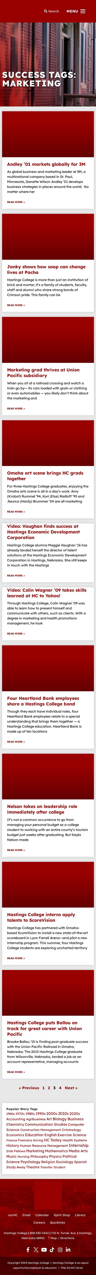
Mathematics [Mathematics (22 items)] (56, 1151)
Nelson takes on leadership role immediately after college (42, 809)
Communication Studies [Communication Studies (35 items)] (46, 1124)
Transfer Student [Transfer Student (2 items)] (52, 1167)
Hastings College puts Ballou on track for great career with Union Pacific (44, 1028)
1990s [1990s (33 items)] (41, 1113)
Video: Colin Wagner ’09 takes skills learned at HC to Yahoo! (46, 592)
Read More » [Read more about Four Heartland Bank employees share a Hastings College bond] (16, 741)
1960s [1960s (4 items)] (10, 1114)
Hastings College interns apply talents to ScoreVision (41, 917)
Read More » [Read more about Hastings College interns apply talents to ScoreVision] (16, 958)
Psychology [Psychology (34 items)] (30, 1161)
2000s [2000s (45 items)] (51, 1113)
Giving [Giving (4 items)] (38, 1140)
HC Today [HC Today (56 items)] (53, 1140)
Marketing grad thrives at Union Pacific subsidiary (43, 372)
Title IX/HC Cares (72, 1267)
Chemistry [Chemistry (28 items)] (15, 1124)
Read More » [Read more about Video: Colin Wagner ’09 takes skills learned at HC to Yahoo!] (16, 633)
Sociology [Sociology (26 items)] (64, 1162)
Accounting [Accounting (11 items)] (15, 1119)
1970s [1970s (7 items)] (20, 1114)
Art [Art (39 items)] (49, 1119)
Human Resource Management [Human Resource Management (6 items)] (44, 1145)
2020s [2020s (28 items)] (74, 1113)
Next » (71, 1087)
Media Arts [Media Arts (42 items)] (78, 1150)
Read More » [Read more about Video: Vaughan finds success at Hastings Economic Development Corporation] (16, 575)
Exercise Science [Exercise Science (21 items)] (72, 1135)
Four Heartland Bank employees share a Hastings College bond (43, 701)
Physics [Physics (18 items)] (55, 1156)
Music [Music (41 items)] (11, 1156)
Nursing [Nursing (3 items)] (23, 1157)
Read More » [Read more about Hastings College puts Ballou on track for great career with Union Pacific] (16, 1072)
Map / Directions (62, 1238)
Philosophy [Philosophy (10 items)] (39, 1156)
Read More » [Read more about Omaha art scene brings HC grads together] (16, 511)
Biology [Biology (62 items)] (60, 1119)
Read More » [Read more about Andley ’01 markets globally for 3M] (16, 202)
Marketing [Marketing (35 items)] (35, 1150)
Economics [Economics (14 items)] (15, 1135)
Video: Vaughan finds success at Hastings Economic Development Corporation (43, 531)
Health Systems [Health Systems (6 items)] (75, 1140)
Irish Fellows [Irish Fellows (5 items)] (15, 1151)
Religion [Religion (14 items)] (48, 1162)
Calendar (42, 1215)
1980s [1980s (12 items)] (30, 1114)
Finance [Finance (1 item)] (11, 1140)
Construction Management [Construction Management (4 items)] (40, 1130)
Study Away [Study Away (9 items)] (15, 1167)
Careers (39, 1222)
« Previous (29, 1087)
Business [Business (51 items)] (76, 1119)
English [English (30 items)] (50, 1135)
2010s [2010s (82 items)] (63, 1113)
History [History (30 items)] (12, 1145)
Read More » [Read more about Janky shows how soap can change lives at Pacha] (16, 305)
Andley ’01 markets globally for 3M (46, 164)
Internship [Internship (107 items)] (78, 1145)
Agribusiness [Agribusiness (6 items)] (36, 1119)
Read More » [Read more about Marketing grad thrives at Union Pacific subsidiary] (16, 408)
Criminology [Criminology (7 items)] (71, 1130)
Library (80, 1215)
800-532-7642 (39, 1233)
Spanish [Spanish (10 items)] (80, 1162)
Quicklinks (57, 1222)
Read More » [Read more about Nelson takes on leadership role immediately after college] (16, 850)
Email (26, 1215)
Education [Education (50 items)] (34, 1134)
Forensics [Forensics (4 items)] (25, 1140)
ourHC (13, 1215)
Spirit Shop (62, 1215)
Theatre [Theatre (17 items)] (33, 1167)
